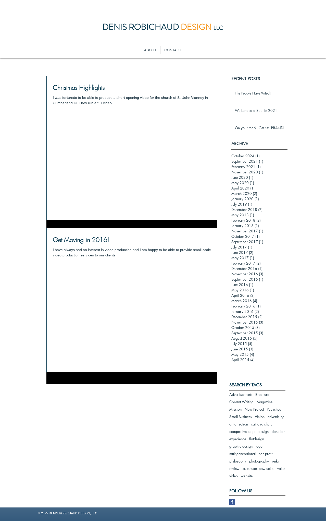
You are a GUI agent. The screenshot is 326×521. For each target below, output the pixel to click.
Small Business (240, 417)
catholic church (262, 424)
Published (274, 409)
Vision (260, 417)
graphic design (241, 446)
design (263, 431)
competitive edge (242, 431)
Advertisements (240, 394)
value (281, 468)
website (247, 476)
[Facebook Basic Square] (232, 502)
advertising (276, 417)
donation (278, 431)
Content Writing (241, 402)
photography (259, 461)
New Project (254, 409)
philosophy (237, 461)
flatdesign (256, 439)
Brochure (262, 394)
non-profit (266, 454)
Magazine (264, 402)
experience (237, 439)
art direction (238, 424)
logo (259, 446)
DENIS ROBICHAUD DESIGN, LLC (73, 513)
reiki (275, 461)
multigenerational (242, 454)
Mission (235, 409)
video (233, 476)
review (234, 468)
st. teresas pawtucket (258, 468)
